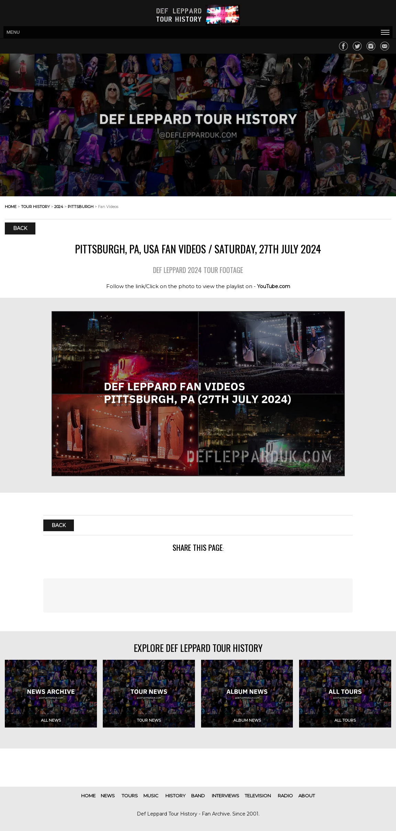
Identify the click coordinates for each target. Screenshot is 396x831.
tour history (35, 206)
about (306, 795)
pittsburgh (81, 206)
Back (20, 228)
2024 (58, 206)
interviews (225, 795)
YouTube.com (273, 286)
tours (130, 795)
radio (285, 795)
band (198, 795)
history (175, 795)
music (150, 795)
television (258, 795)
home (10, 206)
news (108, 795)
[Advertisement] (198, 595)
